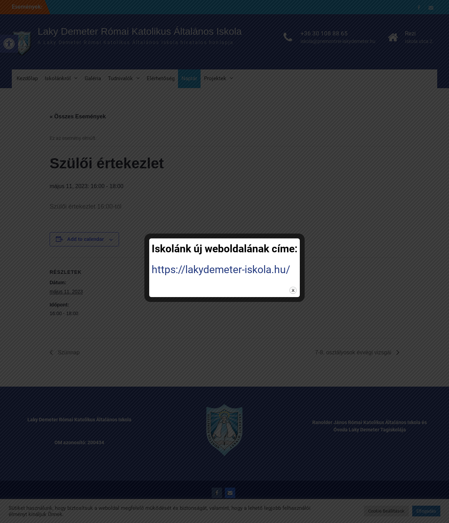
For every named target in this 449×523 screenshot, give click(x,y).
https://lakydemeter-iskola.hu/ (221, 269)
